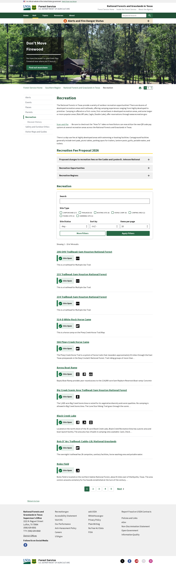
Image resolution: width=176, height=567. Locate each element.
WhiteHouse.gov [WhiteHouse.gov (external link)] (95, 515)
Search (63, 196)
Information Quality (130, 534)
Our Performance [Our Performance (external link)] (63, 524)
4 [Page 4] (105, 488)
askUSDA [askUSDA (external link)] (92, 511)
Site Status (65, 221)
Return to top (33, 501)
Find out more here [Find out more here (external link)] (38, 67)
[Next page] (121, 488)
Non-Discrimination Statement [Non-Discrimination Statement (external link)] (136, 526)
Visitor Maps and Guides (36, 131)
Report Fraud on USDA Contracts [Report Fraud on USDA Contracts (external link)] (136, 511)
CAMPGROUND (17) (70, 213)
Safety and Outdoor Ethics (37, 126)
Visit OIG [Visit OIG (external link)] (59, 519)
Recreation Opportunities (72, 168)
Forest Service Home (106, 9)
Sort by (93, 221)
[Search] (150, 15)
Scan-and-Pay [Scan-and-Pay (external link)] (62, 124)
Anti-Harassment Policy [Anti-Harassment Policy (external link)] (65, 528)
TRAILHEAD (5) (87, 213)
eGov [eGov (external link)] (124, 522)
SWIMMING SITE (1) (86, 216)
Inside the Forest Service (126, 9)
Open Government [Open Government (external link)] (130, 530)
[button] (140, 87)
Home (25, 15)
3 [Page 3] (99, 488)
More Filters (82, 233)
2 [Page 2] (93, 488)
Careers (58, 532)
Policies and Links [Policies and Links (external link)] (129, 518)
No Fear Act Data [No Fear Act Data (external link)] (95, 528)
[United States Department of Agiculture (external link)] (27, 7)
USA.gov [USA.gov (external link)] (59, 536)
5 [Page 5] (111, 488)
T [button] (145, 88)
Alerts (28, 97)
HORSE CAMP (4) (120, 213)
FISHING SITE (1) (68, 216)
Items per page (127, 221)
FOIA (90, 532)
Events (28, 102)
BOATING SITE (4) (103, 213)
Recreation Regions (68, 175)
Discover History (34, 122)
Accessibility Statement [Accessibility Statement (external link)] (66, 515)
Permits (29, 112)
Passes (28, 107)
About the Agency (146, 9)
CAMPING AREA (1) (138, 213)
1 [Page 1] (87, 488)
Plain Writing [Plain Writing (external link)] (94, 524)
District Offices (30, 535)
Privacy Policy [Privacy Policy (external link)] (94, 519)
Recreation (30, 117)
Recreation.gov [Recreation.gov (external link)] (62, 511)
